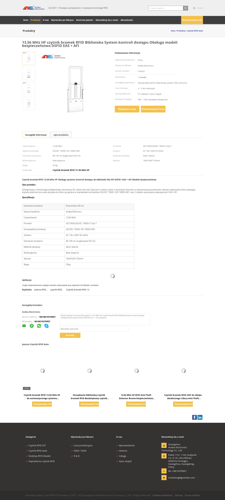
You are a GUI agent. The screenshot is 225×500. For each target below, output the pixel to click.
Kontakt (70, 335)
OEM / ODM (78, 450)
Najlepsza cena (127, 109)
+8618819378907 (47, 316)
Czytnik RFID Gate (36, 450)
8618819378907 (42, 321)
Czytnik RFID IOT (36, 445)
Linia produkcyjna (81, 445)
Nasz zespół (123, 461)
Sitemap (179, 495)
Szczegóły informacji (36, 134)
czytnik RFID (56, 289)
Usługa (121, 455)
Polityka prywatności (163, 495)
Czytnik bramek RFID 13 (77, 289)
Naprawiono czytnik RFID (40, 461)
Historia (121, 450)
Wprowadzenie (125, 445)
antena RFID (40, 289)
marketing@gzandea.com (177, 477)
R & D (75, 455)
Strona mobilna (192, 495)
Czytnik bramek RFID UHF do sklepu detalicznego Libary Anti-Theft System (183, 398)
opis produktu (61, 134)
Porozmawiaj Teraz (192, 20)
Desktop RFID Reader (38, 455)
